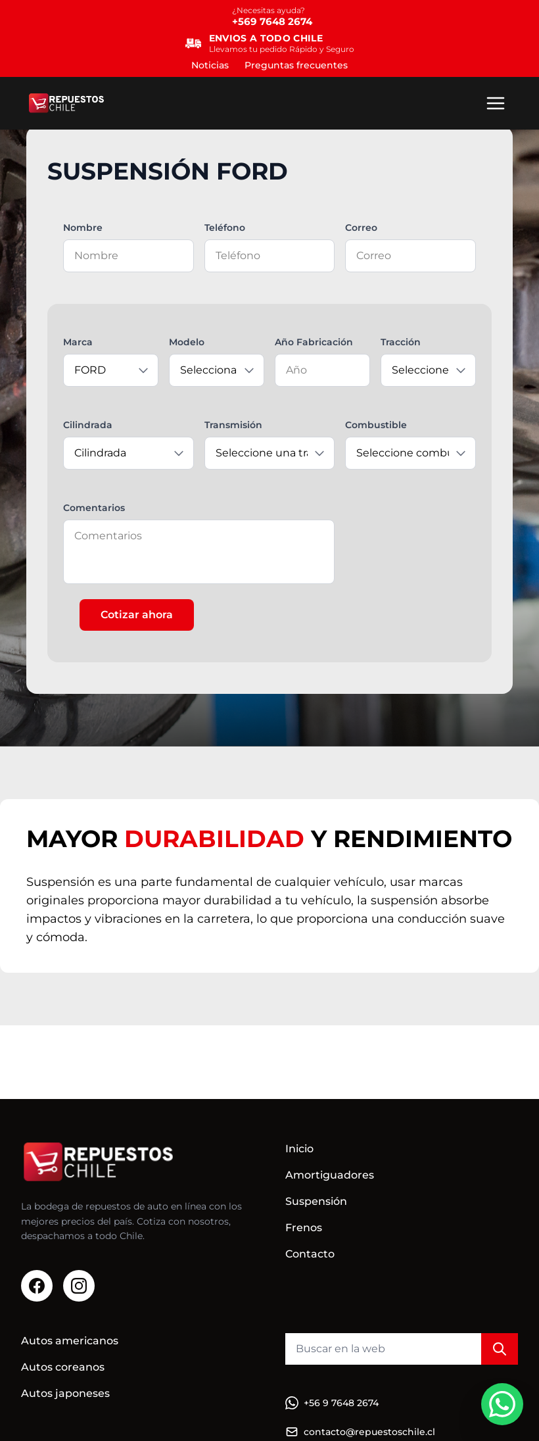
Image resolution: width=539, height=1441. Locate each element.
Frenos (303, 1227)
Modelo (186, 342)
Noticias (210, 65)
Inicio (299, 1148)
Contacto (310, 1254)
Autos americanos (69, 1340)
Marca (78, 342)
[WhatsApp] (502, 1404)
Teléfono (224, 227)
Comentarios (94, 508)
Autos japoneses (65, 1393)
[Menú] (495, 103)
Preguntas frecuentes (296, 65)
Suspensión (316, 1201)
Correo (361, 227)
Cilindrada (87, 425)
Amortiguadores (329, 1175)
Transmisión (233, 425)
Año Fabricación (314, 342)
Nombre (83, 227)
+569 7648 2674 (272, 21)
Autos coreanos (63, 1367)
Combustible (376, 425)
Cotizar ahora (137, 614)
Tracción (401, 342)
